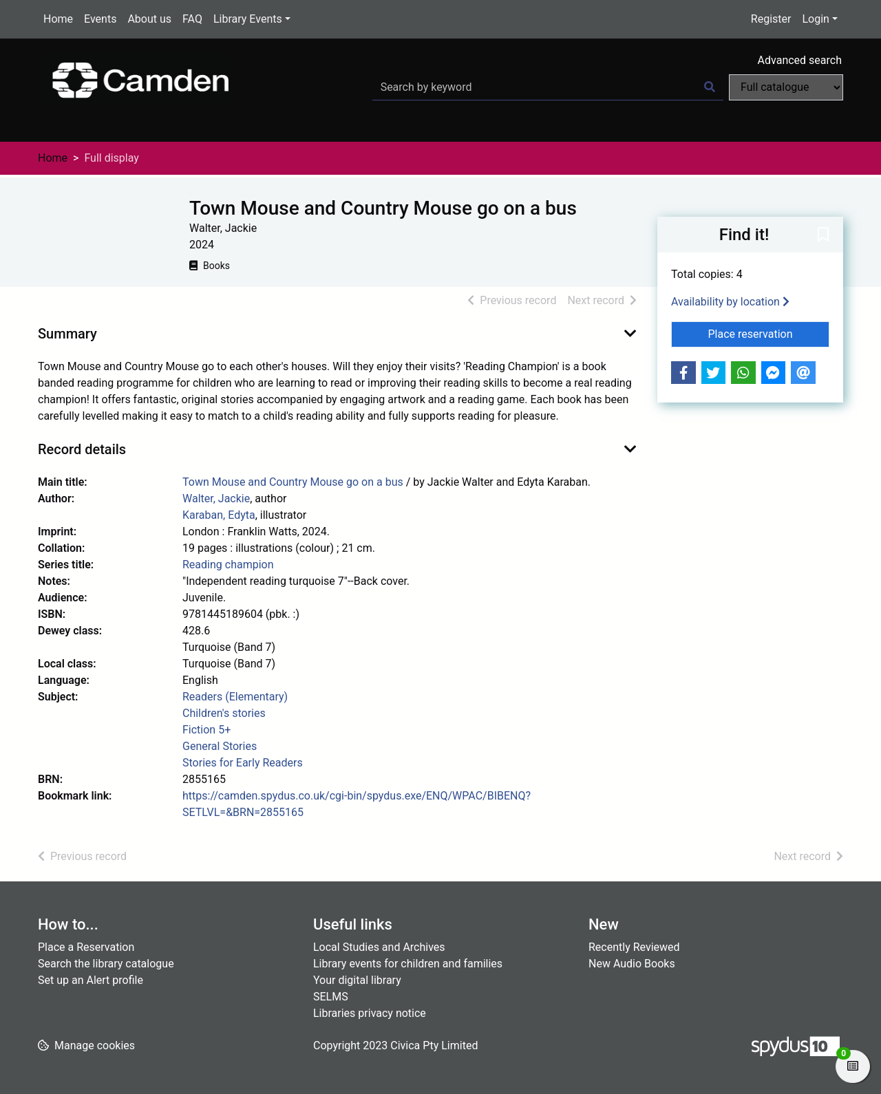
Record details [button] (82, 449)
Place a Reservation (86, 947)
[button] (823, 235)
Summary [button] (67, 333)
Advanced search (800, 60)
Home (58, 18)
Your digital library (357, 980)
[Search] (709, 87)
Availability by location (730, 301)
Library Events (247, 18)
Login (815, 18)
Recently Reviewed (634, 947)
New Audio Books (631, 963)
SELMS (330, 996)
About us (149, 18)
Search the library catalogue (106, 963)
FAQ (192, 18)
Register (771, 18)
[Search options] (786, 87)
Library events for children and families (407, 963)
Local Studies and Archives (379, 947)
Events (100, 18)
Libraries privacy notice (369, 1013)
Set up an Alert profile (90, 980)
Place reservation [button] (769, 333)
